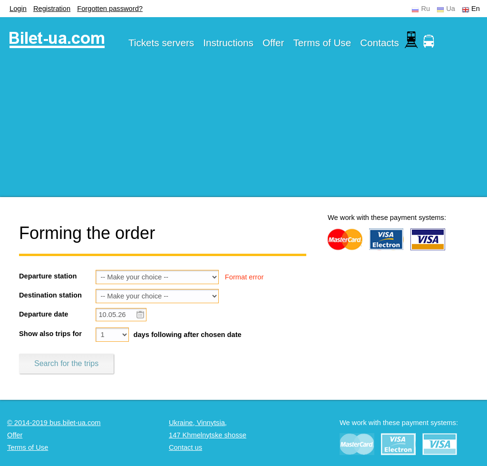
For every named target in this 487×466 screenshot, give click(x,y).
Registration (51, 8)
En (475, 8)
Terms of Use (322, 42)
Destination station (50, 295)
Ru (425, 8)
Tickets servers (161, 42)
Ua (450, 8)
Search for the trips (66, 363)
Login (18, 8)
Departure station (48, 276)
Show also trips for (50, 333)
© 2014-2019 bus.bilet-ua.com (54, 422)
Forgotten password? (110, 8)
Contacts (379, 42)
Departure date (43, 314)
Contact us (185, 447)
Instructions (228, 42)
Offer (273, 42)
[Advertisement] (243, 130)
